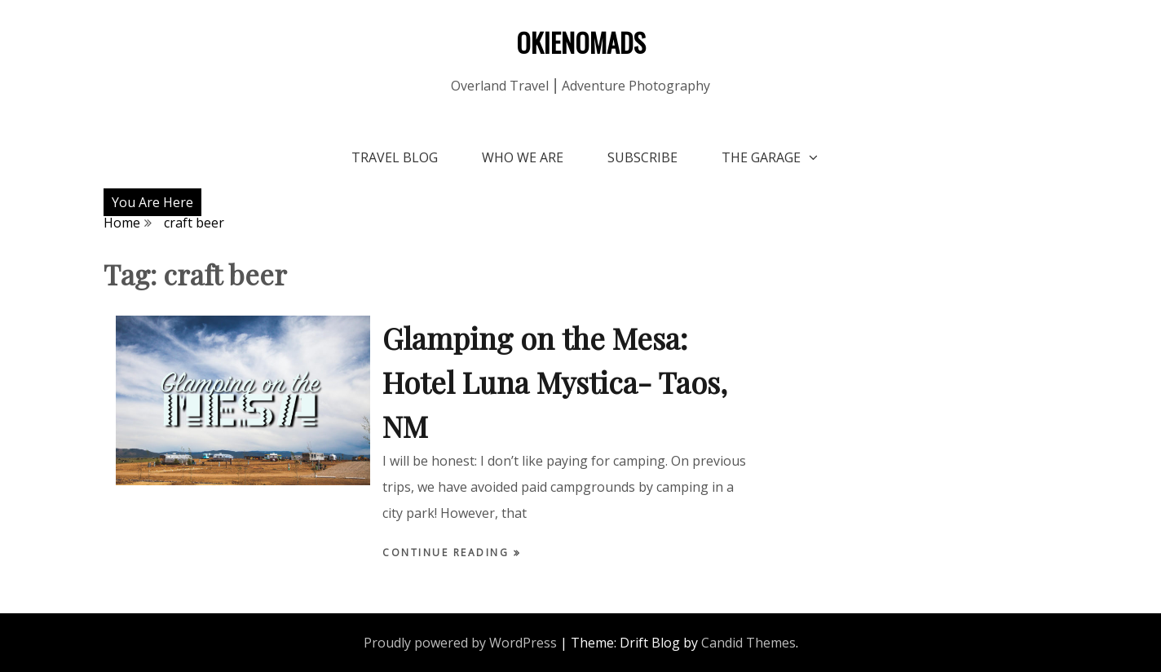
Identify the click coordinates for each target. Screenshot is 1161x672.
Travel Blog (394, 157)
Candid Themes (748, 643)
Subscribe (642, 157)
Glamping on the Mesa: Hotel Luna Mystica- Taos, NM (554, 381)
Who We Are (522, 157)
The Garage (761, 157)
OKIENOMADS (581, 42)
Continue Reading (448, 552)
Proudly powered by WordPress (460, 643)
